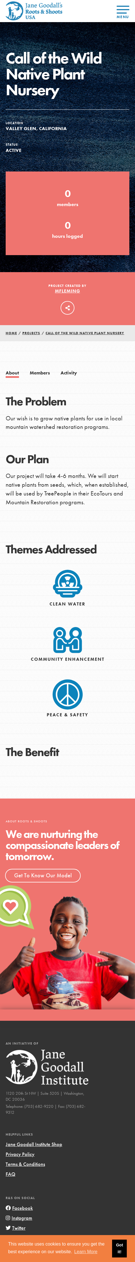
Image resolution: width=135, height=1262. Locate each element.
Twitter (15, 1228)
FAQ (10, 1174)
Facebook (19, 1208)
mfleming (67, 291)
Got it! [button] (119, 1248)
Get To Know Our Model (43, 875)
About (12, 373)
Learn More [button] (85, 1251)
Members (40, 373)
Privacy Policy (20, 1154)
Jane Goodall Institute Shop (34, 1144)
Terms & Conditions (25, 1164)
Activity (69, 373)
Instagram (19, 1218)
